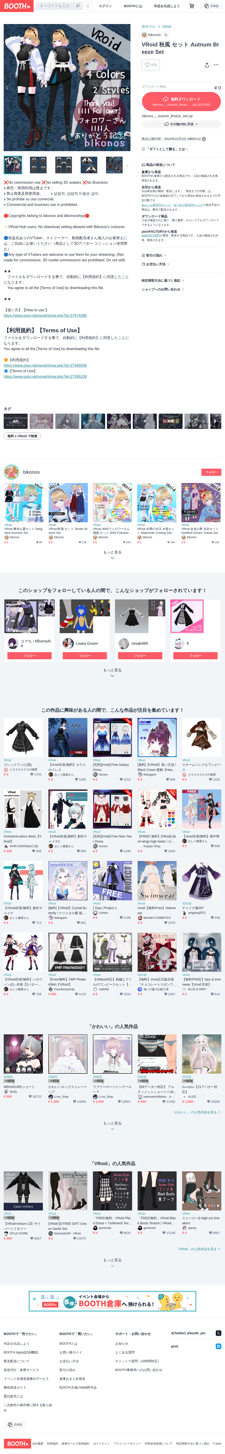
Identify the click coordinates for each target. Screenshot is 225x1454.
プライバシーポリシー (127, 1443)
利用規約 (52, 1443)
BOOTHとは (133, 6)
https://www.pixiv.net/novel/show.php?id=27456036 (45, 365)
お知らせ (121, 1343)
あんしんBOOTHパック (156, 205)
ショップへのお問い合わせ (161, 289)
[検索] (78, 6)
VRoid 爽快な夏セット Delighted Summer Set (23, 531)
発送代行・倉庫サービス (21, 1370)
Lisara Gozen (87, 643)
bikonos (31, 472)
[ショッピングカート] (192, 6)
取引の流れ (154, 255)
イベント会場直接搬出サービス (26, 1379)
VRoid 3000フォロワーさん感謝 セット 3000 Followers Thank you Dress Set (111, 531)
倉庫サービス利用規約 (75, 1443)
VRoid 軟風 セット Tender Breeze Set (68, 531)
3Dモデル (148, 26)
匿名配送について (17, 1361)
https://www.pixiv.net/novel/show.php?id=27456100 (45, 377)
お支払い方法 (156, 264)
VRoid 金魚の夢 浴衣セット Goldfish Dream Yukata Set (201, 531)
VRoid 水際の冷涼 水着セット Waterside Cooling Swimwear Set (156, 531)
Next (126, 87)
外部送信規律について (158, 1443)
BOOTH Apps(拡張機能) (21, 1352)
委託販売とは (13, 1396)
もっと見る (112, 674)
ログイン (105, 6)
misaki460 (139, 643)
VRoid (166, 26)
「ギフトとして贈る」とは (165, 149)
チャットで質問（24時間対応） (138, 1361)
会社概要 (37, 1443)
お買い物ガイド (70, 1352)
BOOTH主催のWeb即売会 (78, 1387)
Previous (7, 87)
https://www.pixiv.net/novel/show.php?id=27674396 (45, 316)
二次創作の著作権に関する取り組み (28, 1407)
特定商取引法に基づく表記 (161, 280)
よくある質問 (125, 1352)
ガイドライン (101, 1443)
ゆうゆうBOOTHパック (188, 205)
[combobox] (59, 6)
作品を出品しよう (167, 6)
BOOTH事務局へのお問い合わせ (138, 1370)
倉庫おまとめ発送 (72, 1379)
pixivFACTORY (151, 235)
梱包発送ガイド (15, 1387)
